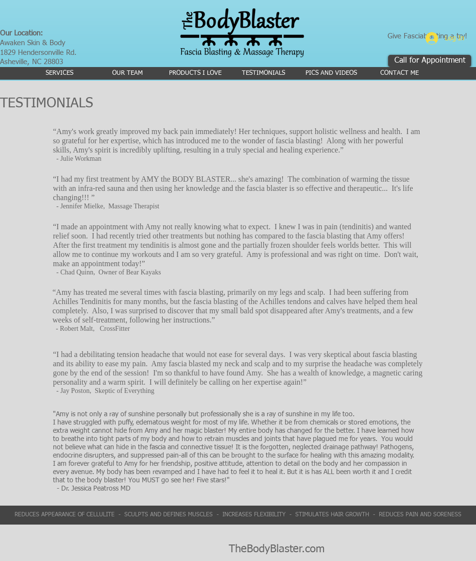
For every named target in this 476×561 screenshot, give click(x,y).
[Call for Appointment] (429, 61)
